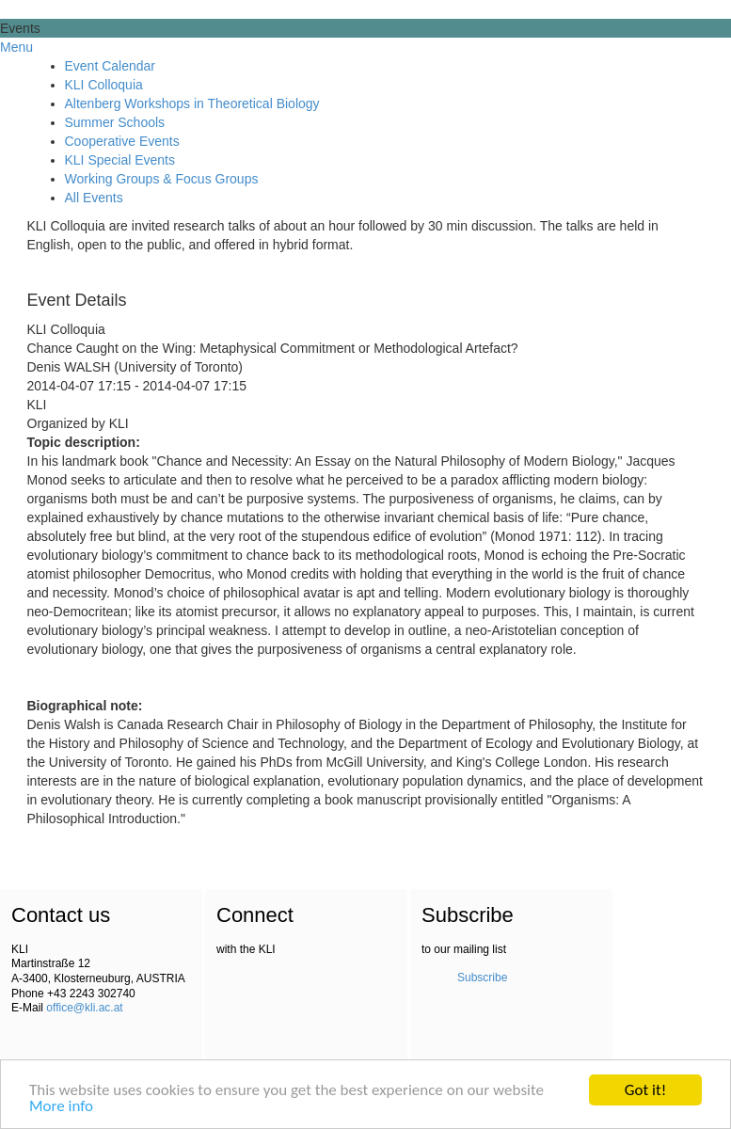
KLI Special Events (120, 159)
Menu (16, 47)
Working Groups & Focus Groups (162, 178)
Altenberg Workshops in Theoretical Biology (192, 103)
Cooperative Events (122, 141)
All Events (94, 197)
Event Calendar (110, 65)
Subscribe (482, 977)
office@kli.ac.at (84, 1007)
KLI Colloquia (104, 84)
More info (61, 1107)
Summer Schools (115, 122)
